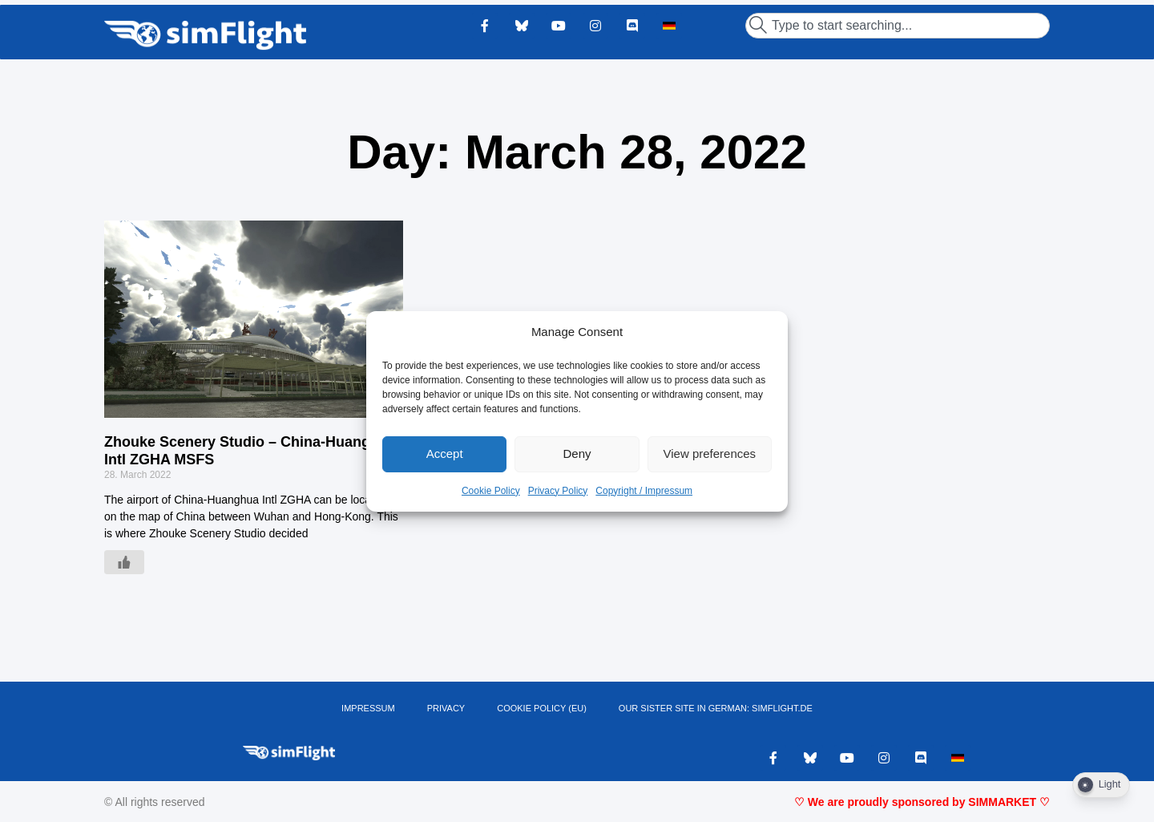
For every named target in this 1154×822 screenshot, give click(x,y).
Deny (577, 453)
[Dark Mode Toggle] (1101, 785)
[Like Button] (124, 562)
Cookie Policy (491, 490)
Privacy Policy (558, 490)
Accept (444, 453)
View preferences (710, 453)
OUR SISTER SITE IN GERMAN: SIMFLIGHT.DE (716, 708)
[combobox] (897, 25)
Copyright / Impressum (643, 490)
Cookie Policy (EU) (542, 708)
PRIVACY (446, 708)
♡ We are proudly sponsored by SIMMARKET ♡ (922, 802)
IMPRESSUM (368, 708)
